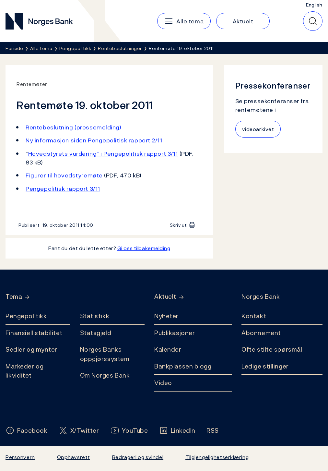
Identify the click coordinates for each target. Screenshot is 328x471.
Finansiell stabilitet (34, 332)
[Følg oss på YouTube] (129, 430)
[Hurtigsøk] (312, 21)
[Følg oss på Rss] (212, 430)
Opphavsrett (73, 457)
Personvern (20, 457)
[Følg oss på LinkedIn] (177, 430)
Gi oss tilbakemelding (143, 248)
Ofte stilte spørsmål (271, 349)
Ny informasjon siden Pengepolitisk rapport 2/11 (94, 140)
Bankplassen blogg (183, 366)
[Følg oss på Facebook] (27, 430)
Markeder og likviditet (24, 371)
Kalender (168, 349)
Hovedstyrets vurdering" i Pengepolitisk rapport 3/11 (103, 153)
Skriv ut (178, 225)
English (314, 4)
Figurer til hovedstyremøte (64, 175)
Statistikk (95, 315)
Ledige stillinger (265, 366)
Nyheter (166, 315)
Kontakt (253, 315)
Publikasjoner (174, 332)
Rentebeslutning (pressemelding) (73, 127)
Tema (14, 296)
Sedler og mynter (31, 349)
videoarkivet (258, 129)
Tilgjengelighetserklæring (217, 457)
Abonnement (261, 332)
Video (163, 382)
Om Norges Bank (105, 375)
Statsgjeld (95, 332)
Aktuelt (165, 296)
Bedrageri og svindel (137, 457)
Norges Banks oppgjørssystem (105, 354)
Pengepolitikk (26, 315)
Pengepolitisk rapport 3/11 (63, 188)
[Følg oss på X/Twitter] (79, 430)
